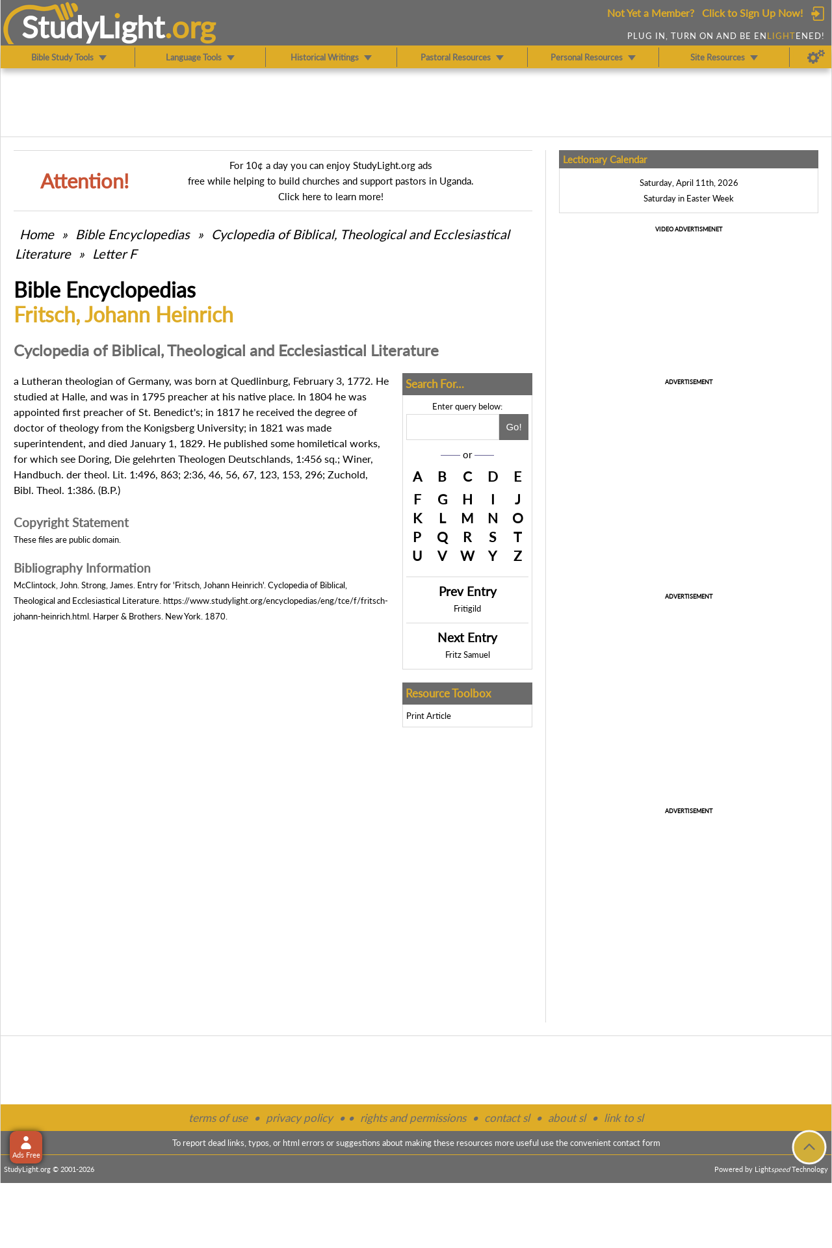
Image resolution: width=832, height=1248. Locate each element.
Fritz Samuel (467, 654)
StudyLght (93, 26)
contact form (636, 1143)
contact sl (507, 1117)
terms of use (218, 1117)
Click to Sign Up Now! (752, 12)
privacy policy (299, 1117)
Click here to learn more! (331, 196)
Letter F (114, 253)
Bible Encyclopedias (132, 234)
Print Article (428, 715)
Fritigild (467, 608)
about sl (567, 1117)
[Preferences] (816, 57)
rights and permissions (413, 1117)
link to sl (624, 1117)
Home (37, 234)
